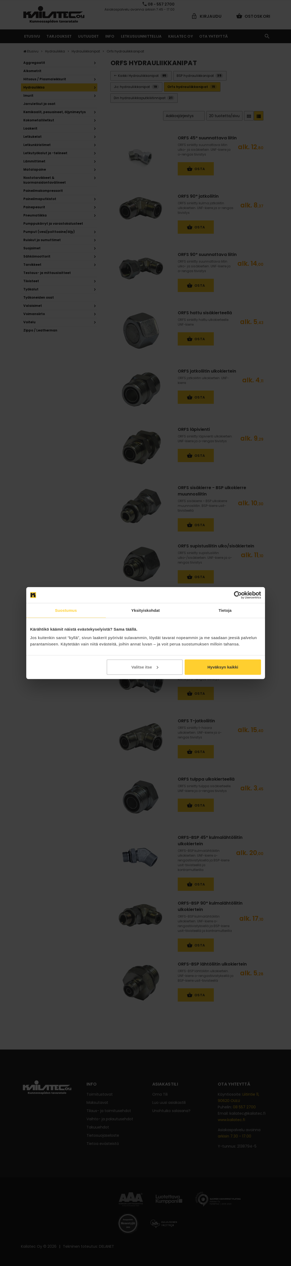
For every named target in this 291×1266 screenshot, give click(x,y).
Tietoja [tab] (225, 610)
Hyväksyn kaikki (222, 667)
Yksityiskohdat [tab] (145, 610)
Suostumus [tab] (66, 610)
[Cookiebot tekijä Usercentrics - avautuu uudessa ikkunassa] (238, 595)
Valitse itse (144, 667)
